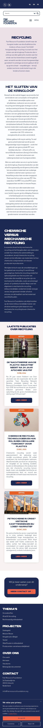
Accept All (21, 718)
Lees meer (21, 400)
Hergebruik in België (10, 637)
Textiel (5, 640)
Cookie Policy (12, 713)
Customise (11, 724)
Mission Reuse (8, 634)
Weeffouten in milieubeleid (13, 643)
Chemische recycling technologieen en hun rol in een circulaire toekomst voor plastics (21, 441)
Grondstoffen (8, 613)
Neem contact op (21, 592)
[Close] (41, 701)
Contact (10, 673)
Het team (6, 660)
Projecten (12, 626)
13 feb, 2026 (21, 373)
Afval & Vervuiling (9, 616)
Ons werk (6, 657)
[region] (21, 714)
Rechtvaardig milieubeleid (12, 619)
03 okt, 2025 (21, 529)
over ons (11, 653)
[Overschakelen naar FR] (38, 5)
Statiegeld (6, 630)
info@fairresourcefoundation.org (15, 691)
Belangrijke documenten (12, 667)
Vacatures (6, 664)
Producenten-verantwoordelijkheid (16, 646)
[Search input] (18, 13)
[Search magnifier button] (37, 13)
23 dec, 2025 (21, 449)
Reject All (31, 724)
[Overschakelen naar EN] (34, 5)
